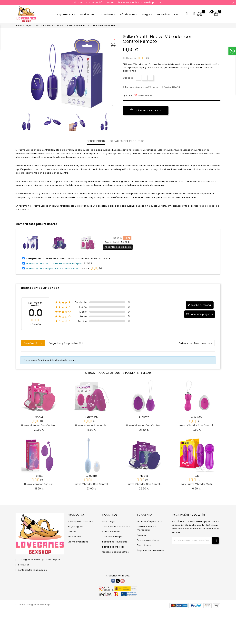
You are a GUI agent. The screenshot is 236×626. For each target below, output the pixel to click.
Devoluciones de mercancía (146, 528)
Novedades (74, 536)
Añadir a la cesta (146, 110)
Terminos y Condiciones (116, 526)
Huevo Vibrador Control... (39, 484)
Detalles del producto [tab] (127, 141)
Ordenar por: (185, 343)
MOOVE (39, 417)
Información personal (149, 521)
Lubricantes (88, 14)
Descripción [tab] (96, 141)
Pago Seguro (75, 526)
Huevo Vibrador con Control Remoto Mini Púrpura (54, 263)
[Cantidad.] (138, 78)
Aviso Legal (108, 521)
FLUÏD (196, 475)
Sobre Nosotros (111, 531)
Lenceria (163, 14)
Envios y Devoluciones (80, 521)
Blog (176, 14)
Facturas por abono (148, 540)
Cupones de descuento (150, 550)
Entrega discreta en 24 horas (142, 87)
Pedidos (142, 535)
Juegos (147, 14)
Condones (108, 14)
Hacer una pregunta (199, 314)
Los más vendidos (78, 541)
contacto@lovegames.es (32, 570)
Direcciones (144, 545)
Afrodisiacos (129, 14)
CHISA (39, 475)
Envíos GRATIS (172, 87)
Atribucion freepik (112, 536)
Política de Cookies (113, 546)
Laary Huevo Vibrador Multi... (197, 484)
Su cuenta (144, 515)
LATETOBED (92, 417)
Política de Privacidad (114, 541)
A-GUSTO (144, 417)
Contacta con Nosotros (115, 551)
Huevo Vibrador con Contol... (144, 484)
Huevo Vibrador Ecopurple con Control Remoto (53, 268)
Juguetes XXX (66, 14)
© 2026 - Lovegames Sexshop (33, 604)
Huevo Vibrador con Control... (39, 425)
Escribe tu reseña (199, 305)
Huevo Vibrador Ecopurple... (91, 425)
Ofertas (72, 531)
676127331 (23, 564)
